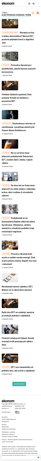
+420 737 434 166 (7, 442)
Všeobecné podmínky (9, 429)
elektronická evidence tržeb (16, 15)
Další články (19, 384)
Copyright (5, 404)
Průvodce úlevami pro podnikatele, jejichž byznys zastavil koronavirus (19, 68)
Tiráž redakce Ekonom (9, 419)
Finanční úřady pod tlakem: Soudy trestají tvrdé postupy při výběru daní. (18, 341)
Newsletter (5, 427)
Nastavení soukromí (8, 434)
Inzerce (4, 439)
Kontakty (5, 417)
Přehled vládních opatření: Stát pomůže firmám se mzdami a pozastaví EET (17, 97)
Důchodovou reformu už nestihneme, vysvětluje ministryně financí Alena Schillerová (18, 127)
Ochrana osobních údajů (9, 436)
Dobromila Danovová (25, 439)
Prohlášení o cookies (8, 432)
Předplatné (5, 421)
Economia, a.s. (21, 404)
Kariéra (4, 424)
